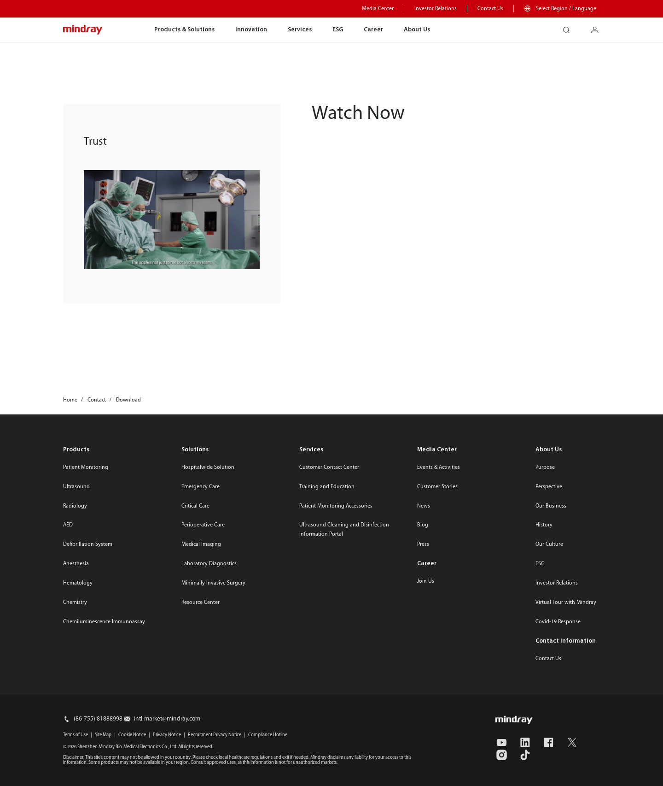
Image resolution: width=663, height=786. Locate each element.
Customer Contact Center (329, 467)
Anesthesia (76, 564)
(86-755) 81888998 (98, 719)
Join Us (425, 581)
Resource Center (200, 602)
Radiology (75, 506)
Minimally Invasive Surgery (213, 583)
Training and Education (327, 487)
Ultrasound (76, 487)
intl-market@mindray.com (167, 719)
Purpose (545, 467)
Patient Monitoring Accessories (335, 506)
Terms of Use (75, 735)
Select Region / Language (566, 9)
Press (423, 544)
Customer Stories (437, 487)
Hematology (78, 583)
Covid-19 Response (558, 622)
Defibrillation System (87, 544)
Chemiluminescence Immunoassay (104, 622)
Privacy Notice (167, 735)
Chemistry (75, 602)
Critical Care (195, 506)
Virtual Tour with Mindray (565, 602)
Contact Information (565, 641)
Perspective (548, 487)
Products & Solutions (184, 30)
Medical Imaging (201, 544)
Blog (422, 525)
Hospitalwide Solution (207, 467)
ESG (337, 30)
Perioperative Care (203, 525)
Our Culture (549, 544)
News (423, 506)
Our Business (550, 506)
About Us (417, 30)
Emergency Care (200, 487)
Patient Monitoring (85, 467)
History (543, 525)
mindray (83, 30)
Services (300, 30)
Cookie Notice (132, 735)
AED (68, 525)
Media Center (378, 9)
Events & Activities (438, 467)
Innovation (251, 30)
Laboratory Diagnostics (209, 564)
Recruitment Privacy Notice (214, 735)
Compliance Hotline (267, 735)
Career (373, 30)
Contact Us (490, 9)
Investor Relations (435, 9)
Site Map (103, 735)
